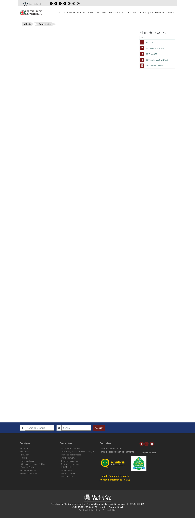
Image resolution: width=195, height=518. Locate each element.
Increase (51, 3)
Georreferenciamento (70, 464)
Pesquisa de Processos (71, 454)
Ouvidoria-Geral (91, 12)
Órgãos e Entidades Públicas (33, 464)
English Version (149, 452)
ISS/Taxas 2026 (151, 54)
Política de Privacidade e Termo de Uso (97, 510)
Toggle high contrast (69, 3)
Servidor (25, 454)
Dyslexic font (65, 3)
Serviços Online (28, 467)
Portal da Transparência (69, 12)
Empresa (25, 451)
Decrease (56, 3)
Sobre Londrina (68, 473)
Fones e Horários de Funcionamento (117, 451)
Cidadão (25, 448)
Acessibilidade (35, 4)
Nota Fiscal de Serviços (154, 66)
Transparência (27, 461)
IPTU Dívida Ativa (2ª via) (155, 48)
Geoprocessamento (69, 461)
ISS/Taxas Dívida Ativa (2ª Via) (157, 60)
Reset (60, 3)
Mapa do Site (67, 476)
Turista (24, 457)
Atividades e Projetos (143, 12)
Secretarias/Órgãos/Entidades (116, 12)
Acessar (99, 427)
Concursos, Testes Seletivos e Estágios (78, 451)
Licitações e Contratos (70, 448)
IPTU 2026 (149, 42)
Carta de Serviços (29, 470)
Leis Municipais (67, 467)
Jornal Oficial (66, 470)
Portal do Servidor (164, 12)
